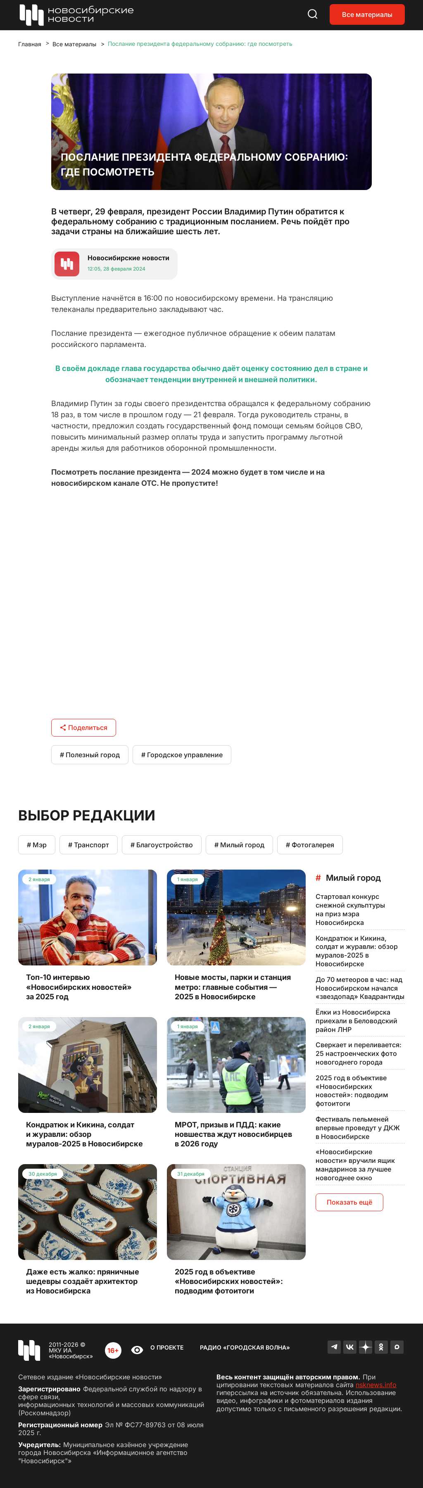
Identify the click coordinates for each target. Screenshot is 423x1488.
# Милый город (239, 845)
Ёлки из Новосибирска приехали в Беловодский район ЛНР (356, 1021)
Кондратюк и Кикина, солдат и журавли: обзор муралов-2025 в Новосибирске (357, 951)
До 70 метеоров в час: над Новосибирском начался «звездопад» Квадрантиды (360, 988)
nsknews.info (376, 1385)
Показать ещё (349, 1202)
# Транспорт (88, 845)
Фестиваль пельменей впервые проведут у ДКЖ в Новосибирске (358, 1128)
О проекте (166, 1347)
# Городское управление (182, 755)
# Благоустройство (162, 845)
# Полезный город (90, 755)
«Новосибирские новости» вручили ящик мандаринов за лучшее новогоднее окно (355, 1164)
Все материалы (367, 14)
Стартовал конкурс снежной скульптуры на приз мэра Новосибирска (350, 909)
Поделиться (83, 727)
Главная (29, 44)
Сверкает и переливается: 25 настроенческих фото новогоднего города (359, 1053)
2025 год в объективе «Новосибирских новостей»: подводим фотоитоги (352, 1091)
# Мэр (37, 845)
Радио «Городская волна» (245, 1347)
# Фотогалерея (310, 845)
